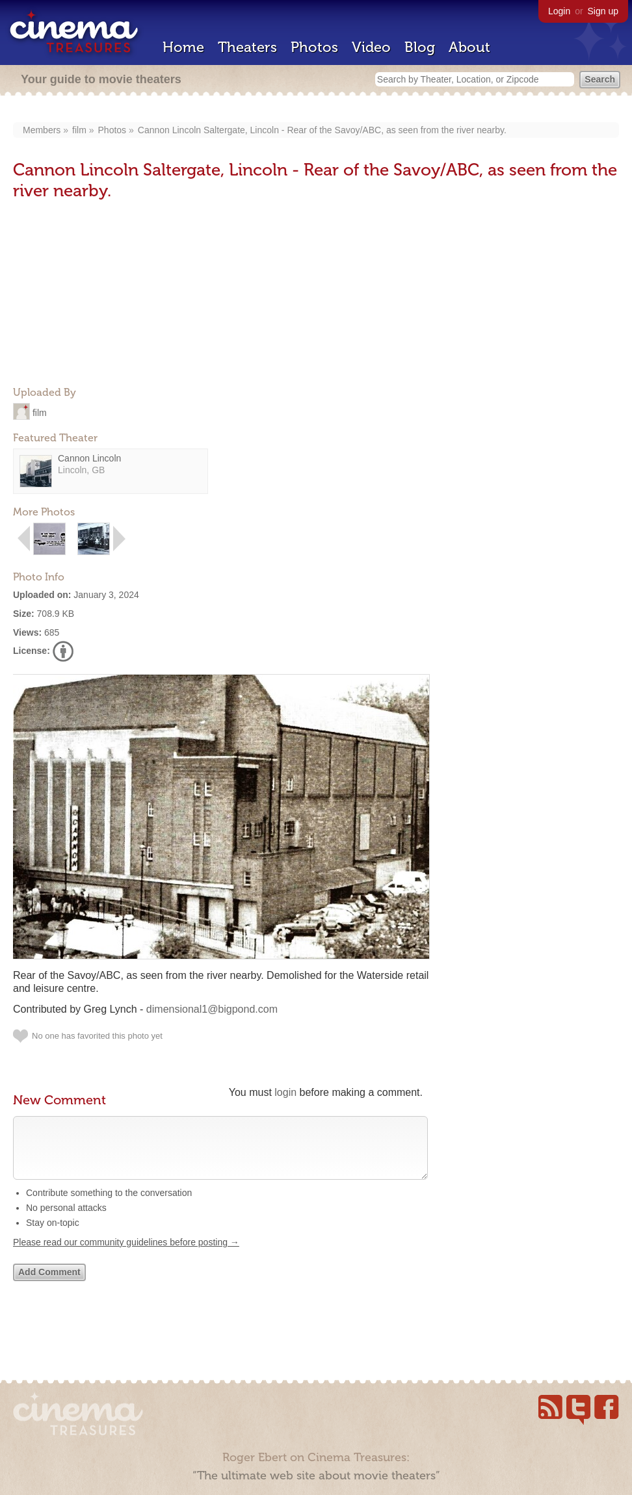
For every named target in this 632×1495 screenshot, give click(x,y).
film (79, 130)
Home (183, 47)
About (469, 47)
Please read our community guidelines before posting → (126, 1255)
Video (371, 47)
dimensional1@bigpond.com (212, 1009)
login (285, 1092)
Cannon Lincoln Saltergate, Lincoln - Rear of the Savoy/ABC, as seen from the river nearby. (322, 130)
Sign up (603, 11)
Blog (419, 47)
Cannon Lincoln (89, 458)
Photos (314, 47)
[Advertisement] (110, 294)
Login (559, 11)
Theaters (247, 47)
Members (41, 130)
